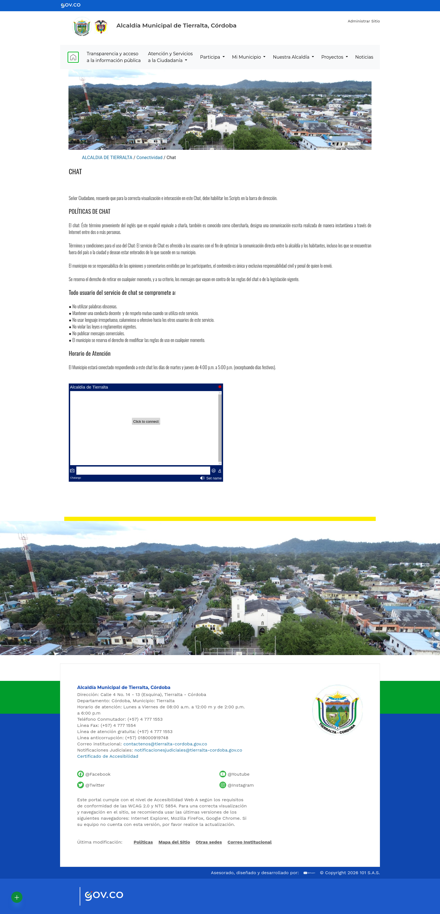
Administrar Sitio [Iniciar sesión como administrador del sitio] (364, 21)
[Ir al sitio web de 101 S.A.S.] (309, 873)
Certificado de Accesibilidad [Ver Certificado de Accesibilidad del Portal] (107, 756)
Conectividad (149, 157)
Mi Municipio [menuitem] (247, 57)
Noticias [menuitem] (364, 57)
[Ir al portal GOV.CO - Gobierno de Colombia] (74, 5)
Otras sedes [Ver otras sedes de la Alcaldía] (209, 842)
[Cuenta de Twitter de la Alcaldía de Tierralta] (91, 785)
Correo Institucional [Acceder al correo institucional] (250, 842)
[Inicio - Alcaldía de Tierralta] (82, 26)
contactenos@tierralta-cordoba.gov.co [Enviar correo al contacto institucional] (165, 744)
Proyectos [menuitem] (333, 57)
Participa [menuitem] (210, 57)
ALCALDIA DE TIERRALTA (107, 157)
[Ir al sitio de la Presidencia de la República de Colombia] (101, 26)
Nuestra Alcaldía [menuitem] (291, 57)
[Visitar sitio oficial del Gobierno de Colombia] (110, 896)
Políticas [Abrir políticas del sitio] (143, 842)
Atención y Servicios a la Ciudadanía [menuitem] (170, 57)
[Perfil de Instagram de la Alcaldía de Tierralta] (236, 785)
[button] (16, 897)
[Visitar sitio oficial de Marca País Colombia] (68, 896)
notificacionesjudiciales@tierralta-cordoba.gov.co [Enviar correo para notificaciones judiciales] (188, 750)
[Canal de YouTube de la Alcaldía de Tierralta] (234, 774)
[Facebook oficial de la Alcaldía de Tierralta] (94, 774)
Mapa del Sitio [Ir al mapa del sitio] (174, 842)
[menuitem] (73, 57)
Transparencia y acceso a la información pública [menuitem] (114, 57)
